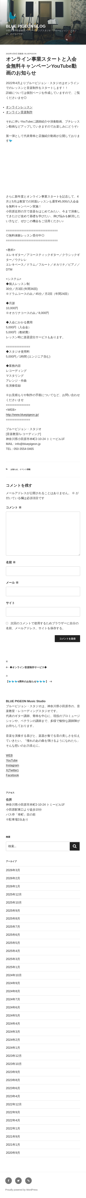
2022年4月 (13, 1120)
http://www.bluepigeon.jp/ (22, 414)
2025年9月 (13, 910)
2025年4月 (13, 951)
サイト (10, 603)
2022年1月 (13, 1128)
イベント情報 (25, 469)
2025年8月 (13, 918)
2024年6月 (13, 1007)
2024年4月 (13, 1023)
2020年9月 (13, 1152)
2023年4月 (13, 1096)
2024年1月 (13, 1047)
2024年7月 (13, 999)
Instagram (12, 765)
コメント (14, 507)
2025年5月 (13, 942)
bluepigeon (31, 54)
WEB (9, 755)
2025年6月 (13, 934)
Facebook (12, 775)
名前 (11, 562)
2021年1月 (13, 1144)
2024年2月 (13, 1039)
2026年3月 (13, 870)
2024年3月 (13, 1031)
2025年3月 (13, 959)
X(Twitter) (12, 770)
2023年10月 (14, 1064)
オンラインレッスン (19, 107)
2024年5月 (13, 1015)
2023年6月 (13, 1088)
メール (12, 582)
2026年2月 (13, 878)
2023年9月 (13, 1072)
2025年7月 (13, 926)
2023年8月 (13, 1080)
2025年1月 (13, 967)
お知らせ (14, 469)
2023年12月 (14, 1055)
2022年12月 (14, 1104)
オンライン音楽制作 (19, 112)
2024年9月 (13, 983)
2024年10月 (14, 975)
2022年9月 (13, 1112)
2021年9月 (13, 1136)
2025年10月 (14, 902)
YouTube (12, 760)
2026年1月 (13, 886)
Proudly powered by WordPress (21, 1189)
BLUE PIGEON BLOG (26, 26)
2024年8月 (13, 991)
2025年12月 (14, 894)
